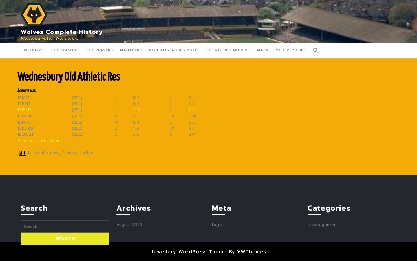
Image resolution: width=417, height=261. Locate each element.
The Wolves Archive (227, 50)
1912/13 (24, 110)
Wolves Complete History (62, 32)
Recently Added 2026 (173, 50)
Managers (131, 50)
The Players (99, 50)
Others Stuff (290, 50)
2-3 (136, 110)
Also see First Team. (40, 140)
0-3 (192, 110)
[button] (316, 50)
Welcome (34, 50)
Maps (262, 50)
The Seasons (65, 50)
